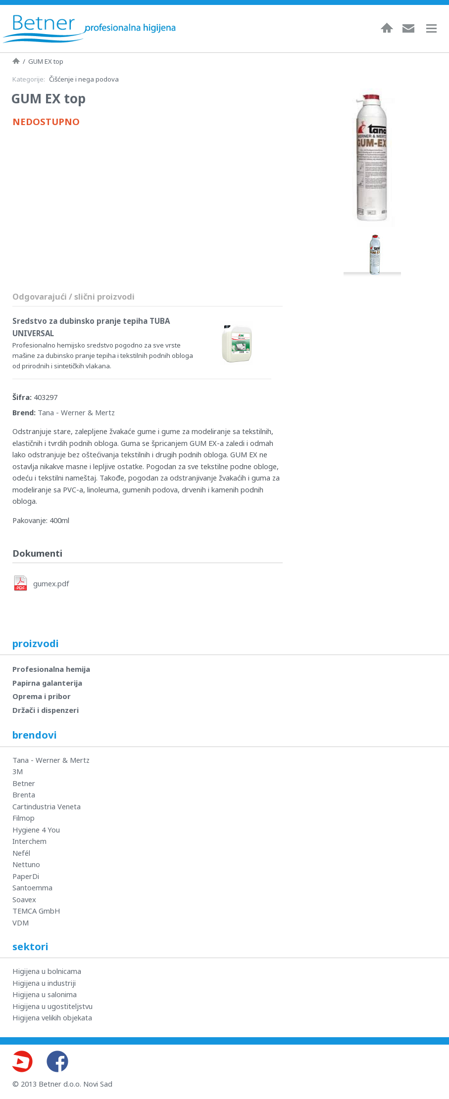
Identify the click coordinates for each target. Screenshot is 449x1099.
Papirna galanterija (47, 683)
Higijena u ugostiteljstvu (52, 1006)
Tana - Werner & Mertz (76, 412)
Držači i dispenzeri (45, 710)
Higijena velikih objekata (52, 1017)
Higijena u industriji (44, 983)
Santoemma (32, 887)
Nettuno (26, 864)
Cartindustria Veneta (46, 806)
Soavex (24, 899)
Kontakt (408, 28)
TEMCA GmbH (36, 911)
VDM (20, 922)
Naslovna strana (16, 61)
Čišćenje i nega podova (84, 79)
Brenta (23, 794)
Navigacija (436, 28)
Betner (23, 783)
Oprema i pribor (41, 696)
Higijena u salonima (44, 994)
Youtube (22, 1061)
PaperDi (25, 876)
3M (17, 771)
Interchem (29, 841)
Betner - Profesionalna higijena (89, 28)
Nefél (21, 853)
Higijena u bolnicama (46, 971)
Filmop (23, 818)
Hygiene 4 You (36, 830)
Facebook (57, 1061)
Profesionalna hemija (51, 669)
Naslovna (387, 28)
